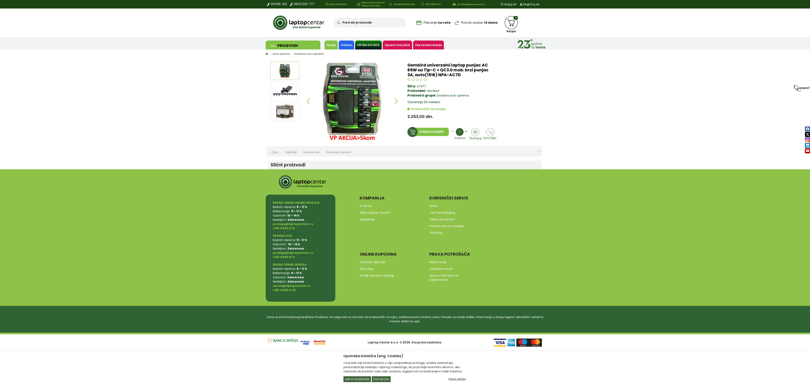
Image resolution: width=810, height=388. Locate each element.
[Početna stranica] (267, 54)
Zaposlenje (367, 219)
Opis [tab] (275, 152)
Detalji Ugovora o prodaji (377, 275)
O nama (365, 206)
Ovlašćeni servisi (441, 269)
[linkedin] (807, 145)
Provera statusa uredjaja (446, 226)
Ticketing (435, 233)
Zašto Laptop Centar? (375, 213)
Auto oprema (281, 54)
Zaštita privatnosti (442, 219)
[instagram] (807, 140)
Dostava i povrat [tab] (338, 152)
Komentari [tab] (311, 152)
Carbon (346, 45)
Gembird (433, 91)
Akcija (331, 45)
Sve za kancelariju (428, 45)
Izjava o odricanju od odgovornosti (443, 277)
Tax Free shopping (442, 213)
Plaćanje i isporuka (373, 262)
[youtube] (807, 150)
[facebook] (807, 129)
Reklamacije (437, 262)
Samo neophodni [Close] (357, 379)
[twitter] (807, 134)
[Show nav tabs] (538, 151)
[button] (308, 101)
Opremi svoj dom (397, 45)
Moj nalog (366, 269)
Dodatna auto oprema (309, 54)
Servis (433, 206)
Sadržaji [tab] (291, 152)
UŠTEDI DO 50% (368, 45)
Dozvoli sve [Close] (381, 379)
